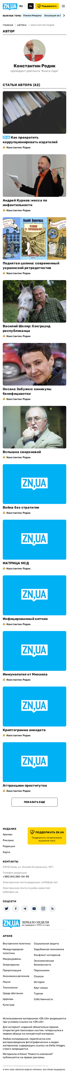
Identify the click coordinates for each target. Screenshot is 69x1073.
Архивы (7, 834)
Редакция (9, 846)
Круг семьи (41, 987)
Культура (8, 1004)
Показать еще (34, 802)
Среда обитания (13, 993)
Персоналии (41, 970)
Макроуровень (12, 959)
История (39, 982)
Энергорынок (11, 964)
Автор (9, 31)
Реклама (8, 840)
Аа (30, 6)
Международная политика (13, 951)
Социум (39, 976)
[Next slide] (63, 15)
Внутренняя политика (17, 943)
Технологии (10, 987)
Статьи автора (21, 85)
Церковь (8, 999)
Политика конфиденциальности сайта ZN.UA (25, 1066)
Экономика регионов (16, 976)
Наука (6, 981)
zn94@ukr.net (49, 882)
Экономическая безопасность (44, 962)
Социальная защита (46, 943)
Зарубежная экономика (49, 949)
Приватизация (12, 970)
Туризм (38, 993)
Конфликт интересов (47, 955)
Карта (6, 852)
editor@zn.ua (10, 892)
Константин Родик (35, 65)
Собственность (43, 999)
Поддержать (47, 6)
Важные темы (12, 15)
